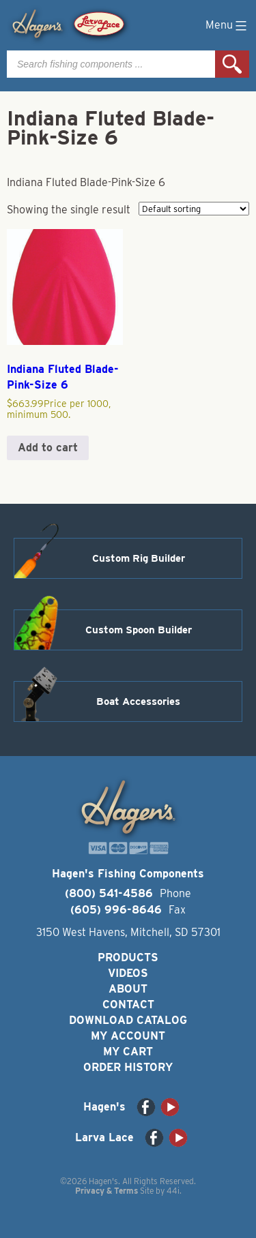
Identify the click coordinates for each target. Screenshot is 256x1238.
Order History (128, 1067)
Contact (128, 1004)
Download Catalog (128, 1020)
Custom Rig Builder (138, 558)
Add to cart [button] (48, 447)
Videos (128, 973)
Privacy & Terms (106, 1191)
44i (173, 1191)
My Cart (128, 1051)
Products (128, 957)
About (128, 988)
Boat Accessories (138, 701)
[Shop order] (194, 208)
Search (232, 64)
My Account (128, 1035)
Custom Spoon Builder (138, 630)
